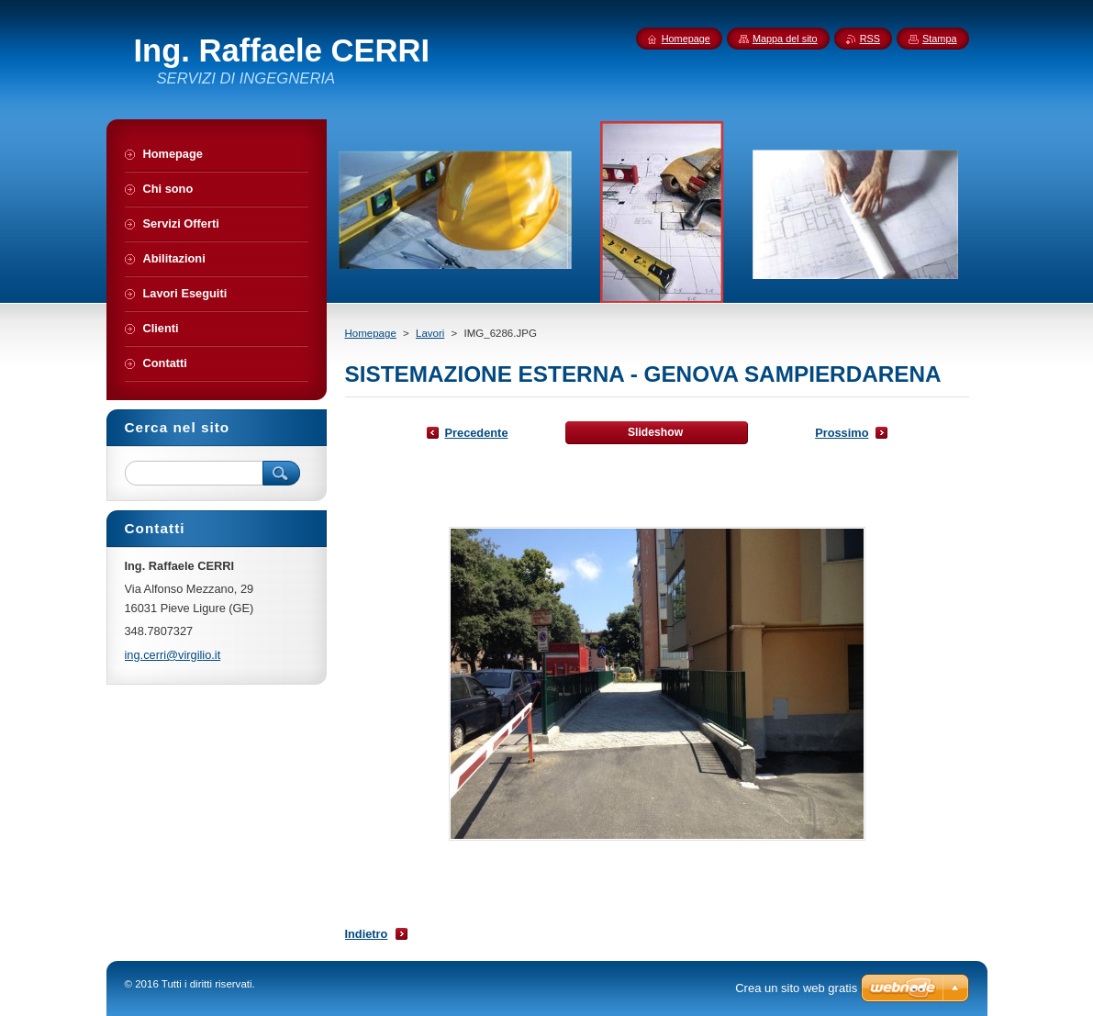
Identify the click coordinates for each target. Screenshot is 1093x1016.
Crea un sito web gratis (796, 988)
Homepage (370, 333)
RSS (870, 38)
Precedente (476, 433)
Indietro (366, 934)
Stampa (939, 38)
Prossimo (841, 433)
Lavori (430, 333)
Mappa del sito (785, 38)
